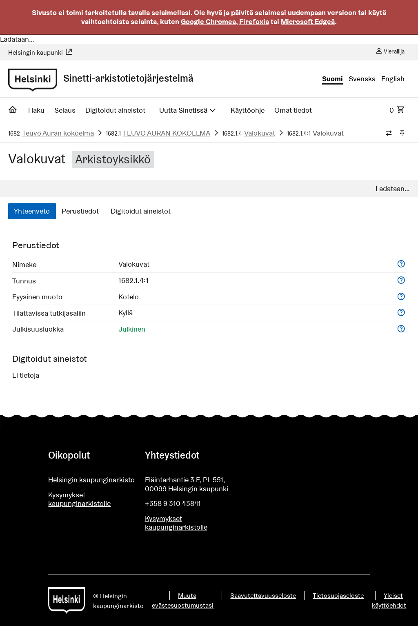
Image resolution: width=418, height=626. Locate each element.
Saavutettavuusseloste (263, 595)
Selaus (65, 110)
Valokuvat (259, 133)
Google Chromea (208, 21)
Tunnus (24, 280)
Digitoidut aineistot (115, 110)
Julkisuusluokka (38, 329)
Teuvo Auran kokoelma (58, 133)
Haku (36, 110)
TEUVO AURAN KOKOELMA (166, 133)
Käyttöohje (248, 110)
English (393, 78)
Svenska (362, 78)
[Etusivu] (13, 112)
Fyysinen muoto (37, 296)
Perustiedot (80, 211)
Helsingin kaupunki (40, 52)
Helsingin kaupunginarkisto (91, 479)
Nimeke (24, 264)
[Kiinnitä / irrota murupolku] (402, 133)
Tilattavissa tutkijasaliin (49, 313)
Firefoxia (254, 21)
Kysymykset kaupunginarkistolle (79, 499)
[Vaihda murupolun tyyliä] (389, 133)
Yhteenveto (32, 211)
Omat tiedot (293, 110)
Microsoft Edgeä (308, 21)
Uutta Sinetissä (188, 110)
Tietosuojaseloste (338, 595)
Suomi (332, 78)
